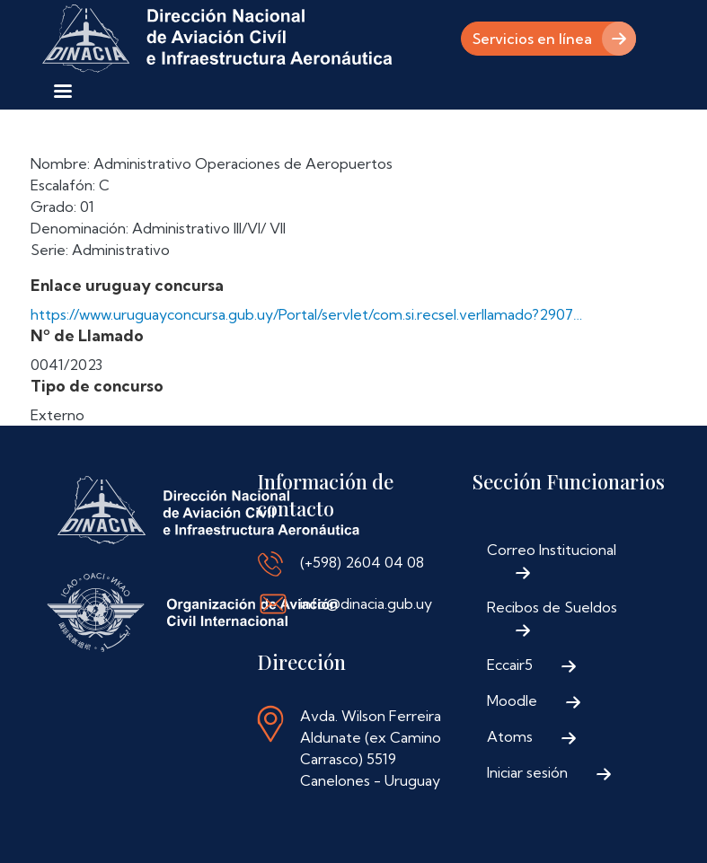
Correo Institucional (551, 550)
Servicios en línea (532, 39)
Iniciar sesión (527, 772)
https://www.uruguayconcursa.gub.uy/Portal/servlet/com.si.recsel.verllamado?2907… (306, 314)
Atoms (510, 736)
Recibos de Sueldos (552, 607)
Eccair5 (510, 665)
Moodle (512, 700)
